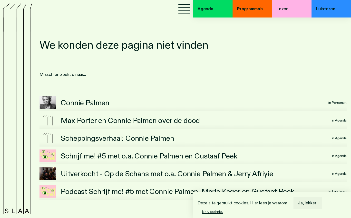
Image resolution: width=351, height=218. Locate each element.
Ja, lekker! (307, 203)
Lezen (282, 8)
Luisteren (325, 8)
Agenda (205, 8)
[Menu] (184, 8)
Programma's (250, 8)
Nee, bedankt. (212, 211)
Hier (254, 203)
